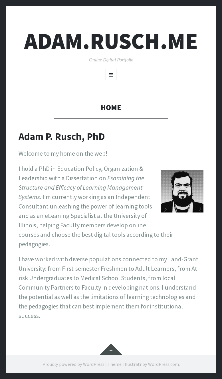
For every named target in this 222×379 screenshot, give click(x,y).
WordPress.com (163, 364)
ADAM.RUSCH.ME (111, 41)
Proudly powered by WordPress (73, 364)
